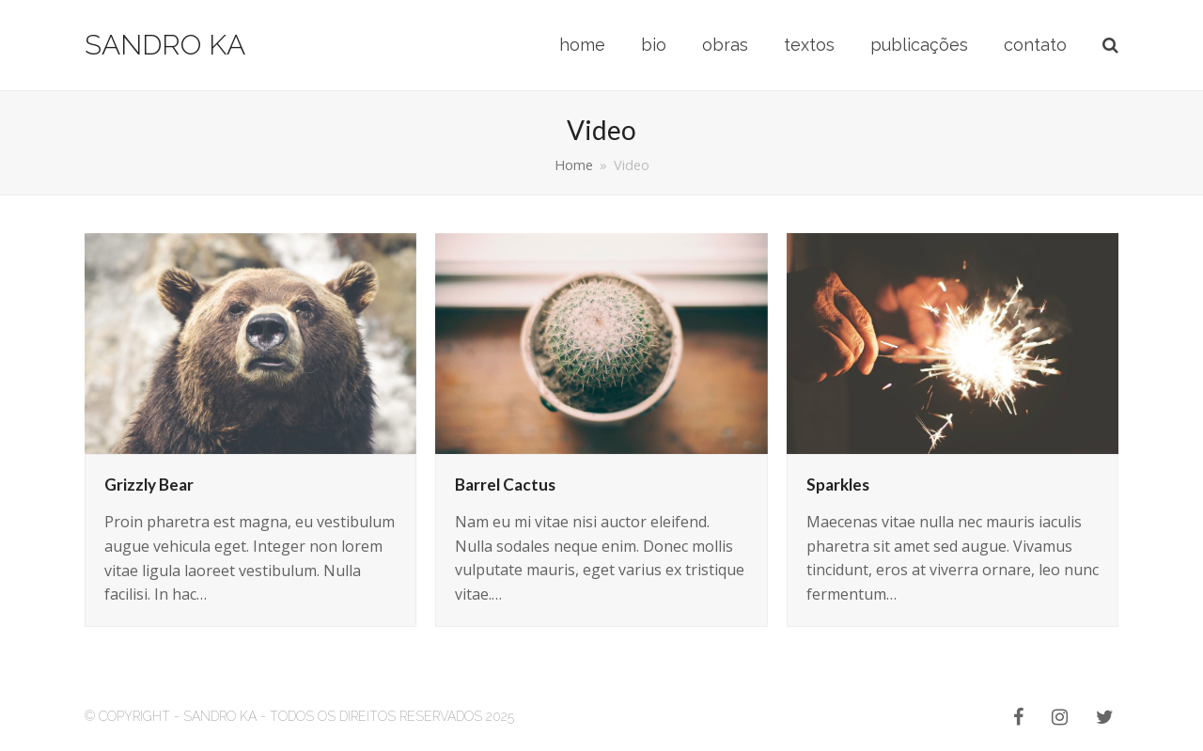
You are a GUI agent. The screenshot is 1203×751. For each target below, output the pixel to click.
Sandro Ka (165, 44)
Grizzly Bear (149, 484)
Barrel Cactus (505, 484)
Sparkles (837, 484)
